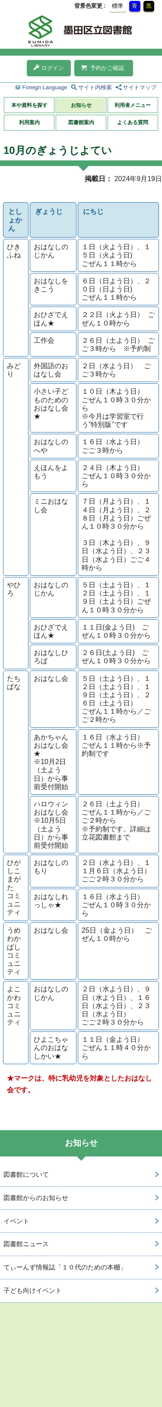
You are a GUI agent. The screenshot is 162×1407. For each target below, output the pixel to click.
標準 (117, 6)
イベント (16, 1221)
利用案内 (29, 122)
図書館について (26, 1174)
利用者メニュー (132, 105)
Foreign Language (44, 87)
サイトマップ (139, 87)
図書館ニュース (26, 1243)
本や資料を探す (29, 105)
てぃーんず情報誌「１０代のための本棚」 (65, 1267)
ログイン (49, 68)
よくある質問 (132, 122)
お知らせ (81, 105)
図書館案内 (81, 122)
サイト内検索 (95, 87)
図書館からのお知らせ (35, 1197)
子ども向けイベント (32, 1290)
